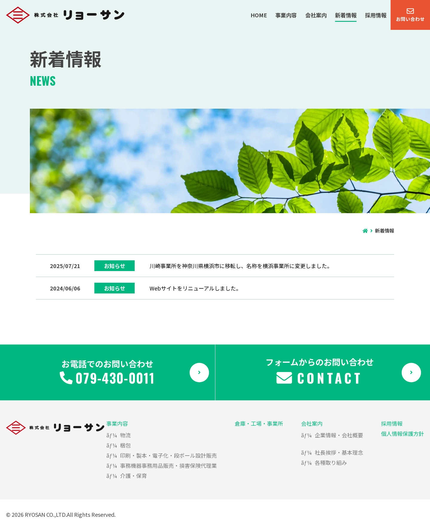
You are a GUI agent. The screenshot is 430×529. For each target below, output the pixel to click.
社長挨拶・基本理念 (339, 452)
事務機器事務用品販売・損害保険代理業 (168, 465)
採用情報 (392, 423)
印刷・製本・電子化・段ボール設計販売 (168, 455)
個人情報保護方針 (402, 433)
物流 (125, 435)
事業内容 (117, 423)
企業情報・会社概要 (339, 435)
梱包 (125, 445)
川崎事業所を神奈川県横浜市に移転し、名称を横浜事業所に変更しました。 (241, 266)
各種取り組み (331, 462)
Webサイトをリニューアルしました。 (195, 288)
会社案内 (311, 423)
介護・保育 (133, 475)
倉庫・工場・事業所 (259, 423)
